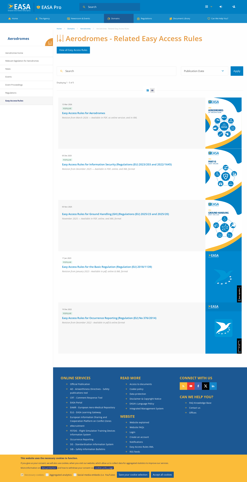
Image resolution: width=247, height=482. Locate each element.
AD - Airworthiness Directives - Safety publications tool (89, 390)
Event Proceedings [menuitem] (14, 84)
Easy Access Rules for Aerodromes (83, 113)
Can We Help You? (219, 18)
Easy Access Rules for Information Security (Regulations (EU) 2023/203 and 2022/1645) (117, 164)
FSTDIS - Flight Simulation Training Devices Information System (92, 432)
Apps (209, 7)
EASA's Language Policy (142, 403)
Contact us (194, 407)
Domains (115, 18)
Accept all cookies (162, 474)
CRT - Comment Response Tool (86, 397)
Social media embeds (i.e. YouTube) (96, 474)
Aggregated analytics (61, 474)
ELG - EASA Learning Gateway (85, 412)
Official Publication (80, 384)
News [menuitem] (8, 68)
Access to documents (141, 384)
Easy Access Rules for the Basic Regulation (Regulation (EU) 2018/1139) (107, 267)
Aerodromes (85, 28)
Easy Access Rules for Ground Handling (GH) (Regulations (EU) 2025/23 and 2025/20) (115, 214)
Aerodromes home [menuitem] (14, 53)
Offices (192, 412)
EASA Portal (76, 402)
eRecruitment (77, 425)
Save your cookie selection (133, 474)
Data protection (138, 393)
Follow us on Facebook (198, 386)
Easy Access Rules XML (142, 446)
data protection (49, 467)
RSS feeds (135, 451)
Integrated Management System (147, 408)
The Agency (44, 18)
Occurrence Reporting (81, 439)
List (153, 90)
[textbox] (146, 70)
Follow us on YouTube (191, 386)
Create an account (139, 437)
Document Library (181, 18)
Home (15, 18)
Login (221, 7)
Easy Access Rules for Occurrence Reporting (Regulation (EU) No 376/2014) (109, 318)
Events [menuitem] (8, 76)
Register (234, 7)
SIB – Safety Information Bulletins (87, 449)
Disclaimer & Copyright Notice (145, 398)
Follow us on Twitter (205, 386)
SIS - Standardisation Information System (91, 444)
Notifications (136, 441)
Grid (146, 90)
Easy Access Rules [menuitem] (14, 100)
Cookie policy (136, 388)
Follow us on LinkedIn (213, 386)
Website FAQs (137, 427)
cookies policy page (104, 467)
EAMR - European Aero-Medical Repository (92, 407)
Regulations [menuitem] (10, 92)
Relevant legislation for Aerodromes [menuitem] (22, 60)
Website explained (139, 422)
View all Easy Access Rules (73, 50)
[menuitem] (221, 7)
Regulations (146, 18)
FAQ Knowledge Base (200, 402)
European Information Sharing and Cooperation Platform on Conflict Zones (90, 419)
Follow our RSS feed (183, 386)
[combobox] (147, 70)
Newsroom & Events (80, 18)
